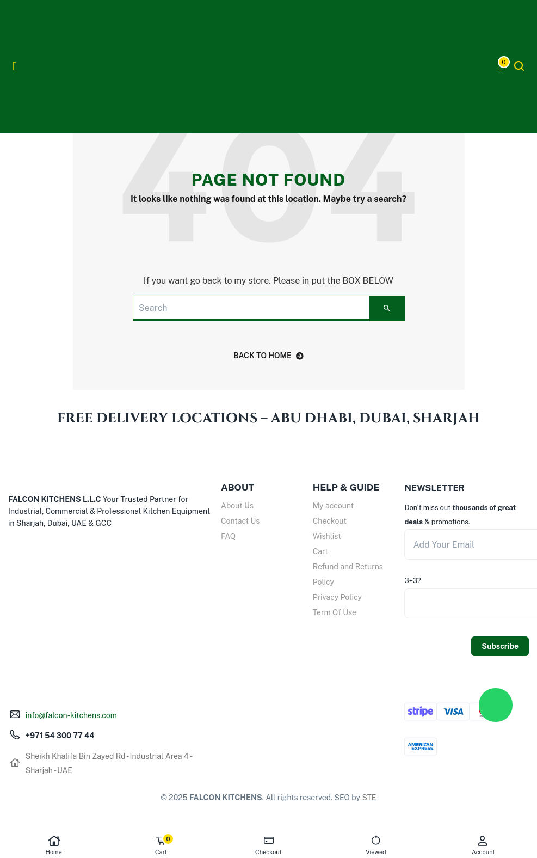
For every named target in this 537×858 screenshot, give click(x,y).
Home (53, 845)
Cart (320, 551)
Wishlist (327, 536)
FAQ (228, 536)
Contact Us (240, 521)
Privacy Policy (337, 597)
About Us (237, 505)
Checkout (330, 521)
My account (333, 505)
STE (369, 797)
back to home (268, 355)
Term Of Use (334, 612)
